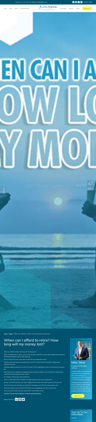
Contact (78, 8)
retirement (39, 388)
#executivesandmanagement (33, 393)
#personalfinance (20, 393)
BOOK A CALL (78, 396)
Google (33, 2)
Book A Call (87, 8)
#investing (7, 393)
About (10, 8)
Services (16, 8)
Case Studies (63, 8)
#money (12, 393)
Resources (71, 8)
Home (5, 8)
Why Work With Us (25, 8)
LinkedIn (40, 2)
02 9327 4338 (87, 2)
